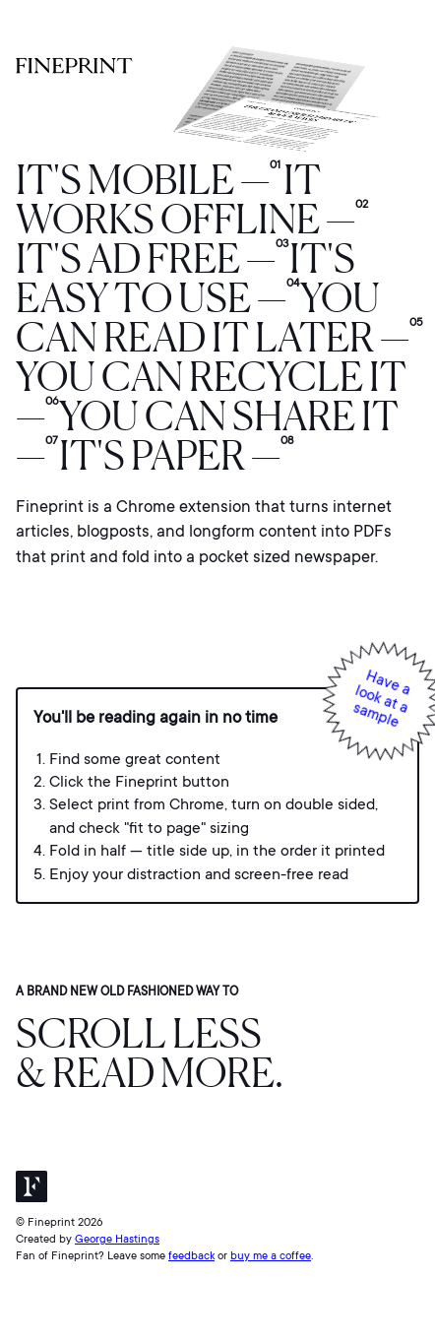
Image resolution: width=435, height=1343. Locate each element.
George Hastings (117, 1239)
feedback (191, 1255)
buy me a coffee (270, 1255)
